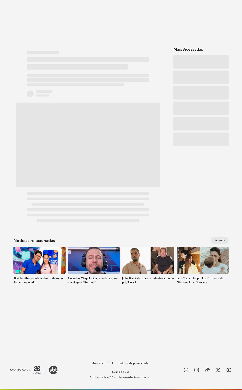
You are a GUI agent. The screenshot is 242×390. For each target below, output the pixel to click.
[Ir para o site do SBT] (53, 370)
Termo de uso (120, 371)
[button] (39, 270)
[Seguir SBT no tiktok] (207, 370)
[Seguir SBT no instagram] (196, 370)
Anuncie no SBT (102, 363)
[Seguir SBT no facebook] (186, 370)
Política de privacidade (133, 363)
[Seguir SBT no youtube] (229, 370)
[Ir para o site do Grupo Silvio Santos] (27, 370)
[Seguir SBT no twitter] (218, 370)
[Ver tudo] (220, 240)
